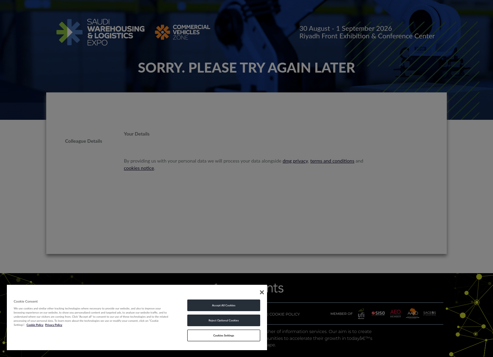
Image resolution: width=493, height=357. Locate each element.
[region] (137, 317)
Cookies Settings (223, 335)
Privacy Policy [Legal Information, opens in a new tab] (53, 325)
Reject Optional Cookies (223, 320)
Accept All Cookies (223, 305)
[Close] (262, 292)
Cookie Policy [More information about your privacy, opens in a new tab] (35, 325)
